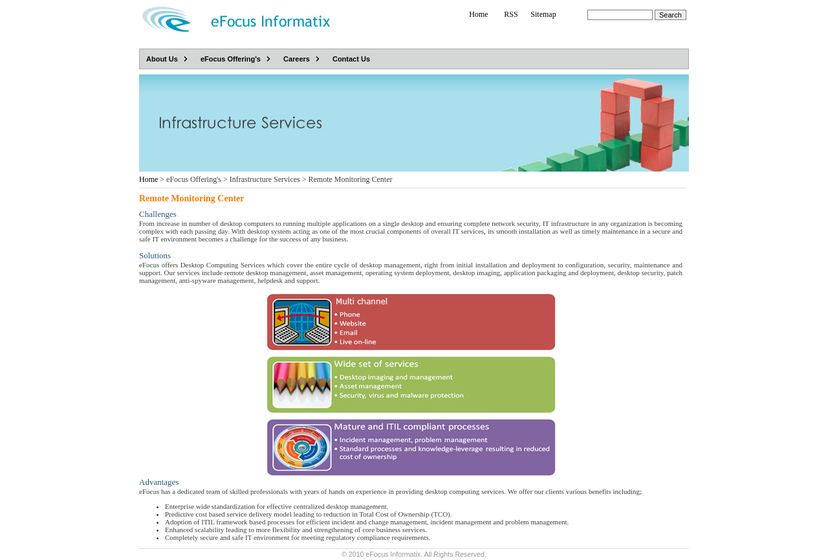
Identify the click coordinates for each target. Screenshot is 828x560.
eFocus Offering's (231, 59)
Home (478, 14)
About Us (162, 59)
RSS (511, 14)
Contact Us (351, 59)
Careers (296, 59)
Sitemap (543, 14)
